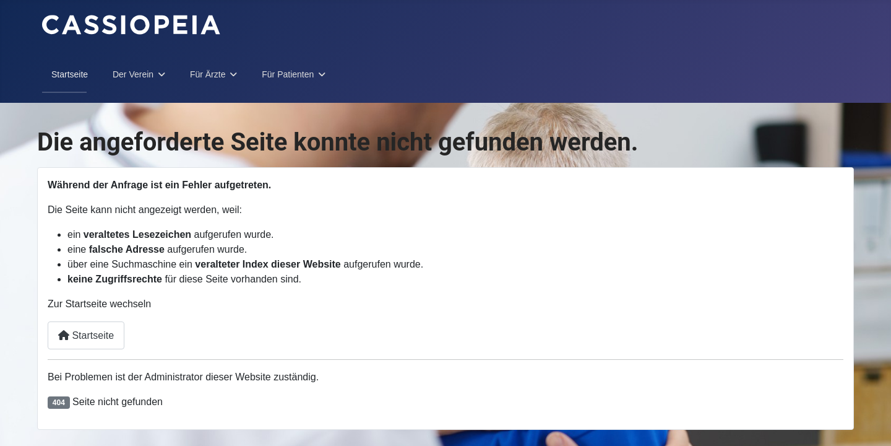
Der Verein (133, 74)
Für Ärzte (208, 74)
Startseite (69, 74)
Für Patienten (288, 74)
